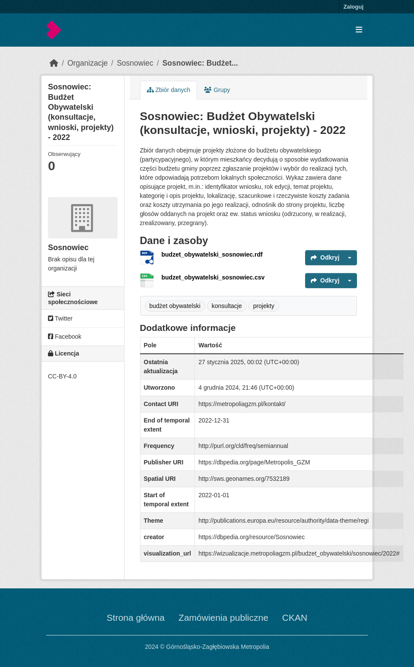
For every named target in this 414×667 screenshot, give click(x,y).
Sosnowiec (135, 63)
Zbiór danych (169, 89)
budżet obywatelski (175, 305)
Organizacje (87, 63)
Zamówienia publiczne (223, 618)
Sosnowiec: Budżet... (200, 63)
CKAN (294, 618)
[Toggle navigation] (359, 30)
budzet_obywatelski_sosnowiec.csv (213, 277)
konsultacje (227, 305)
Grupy (217, 89)
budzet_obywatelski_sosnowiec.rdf (212, 254)
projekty (263, 305)
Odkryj (325, 257)
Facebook (64, 336)
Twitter (60, 318)
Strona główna (136, 618)
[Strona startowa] (54, 63)
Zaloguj (353, 6)
